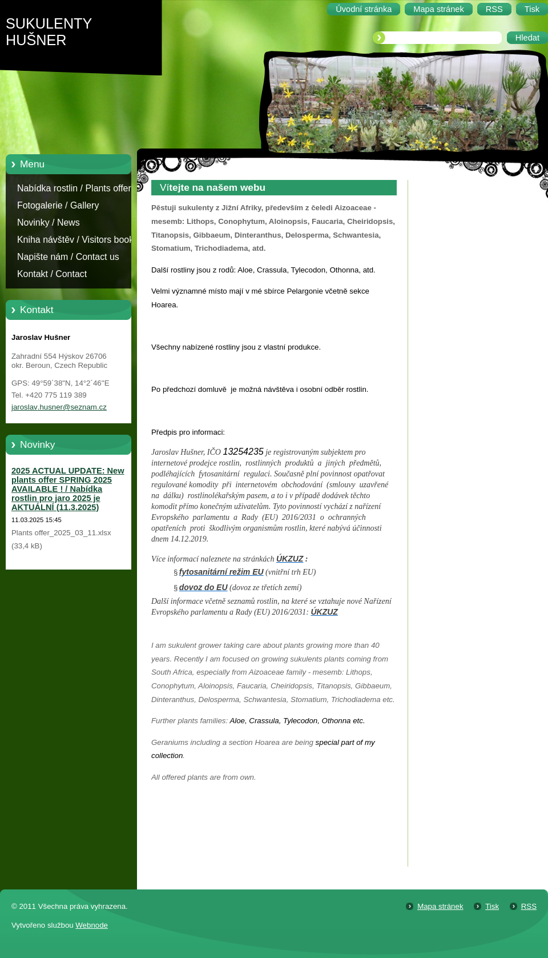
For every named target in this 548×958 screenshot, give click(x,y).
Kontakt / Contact (52, 274)
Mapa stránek (440, 906)
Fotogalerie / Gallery (58, 205)
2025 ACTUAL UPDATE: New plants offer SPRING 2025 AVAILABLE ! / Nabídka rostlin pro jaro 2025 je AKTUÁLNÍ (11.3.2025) (67, 489)
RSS (529, 906)
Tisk (492, 906)
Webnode (91, 925)
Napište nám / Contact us (68, 257)
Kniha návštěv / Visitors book (75, 239)
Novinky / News (48, 222)
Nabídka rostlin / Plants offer (74, 188)
